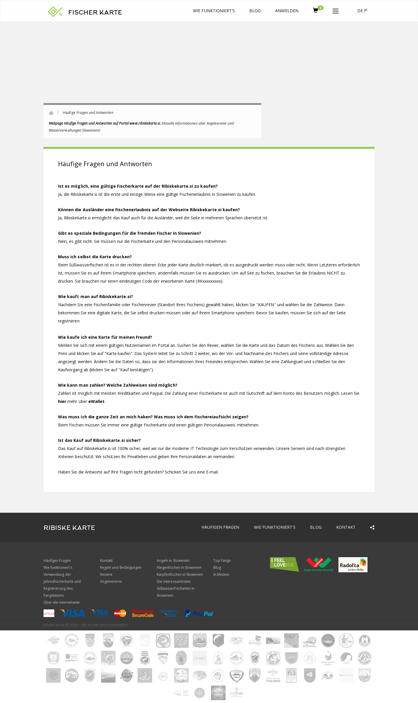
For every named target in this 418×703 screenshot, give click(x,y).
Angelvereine (111, 581)
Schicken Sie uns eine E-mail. (192, 472)
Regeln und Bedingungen (120, 567)
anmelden (286, 10)
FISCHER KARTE (95, 12)
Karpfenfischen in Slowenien (180, 574)
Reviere (106, 574)
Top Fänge (222, 560)
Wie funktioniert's (214, 10)
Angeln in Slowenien (173, 560)
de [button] (362, 11)
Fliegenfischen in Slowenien (179, 567)
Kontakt (346, 527)
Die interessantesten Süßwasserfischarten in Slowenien (175, 588)
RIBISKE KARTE (69, 527)
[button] (335, 9)
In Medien (221, 574)
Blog (255, 10)
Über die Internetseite (62, 602)
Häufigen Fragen (220, 527)
